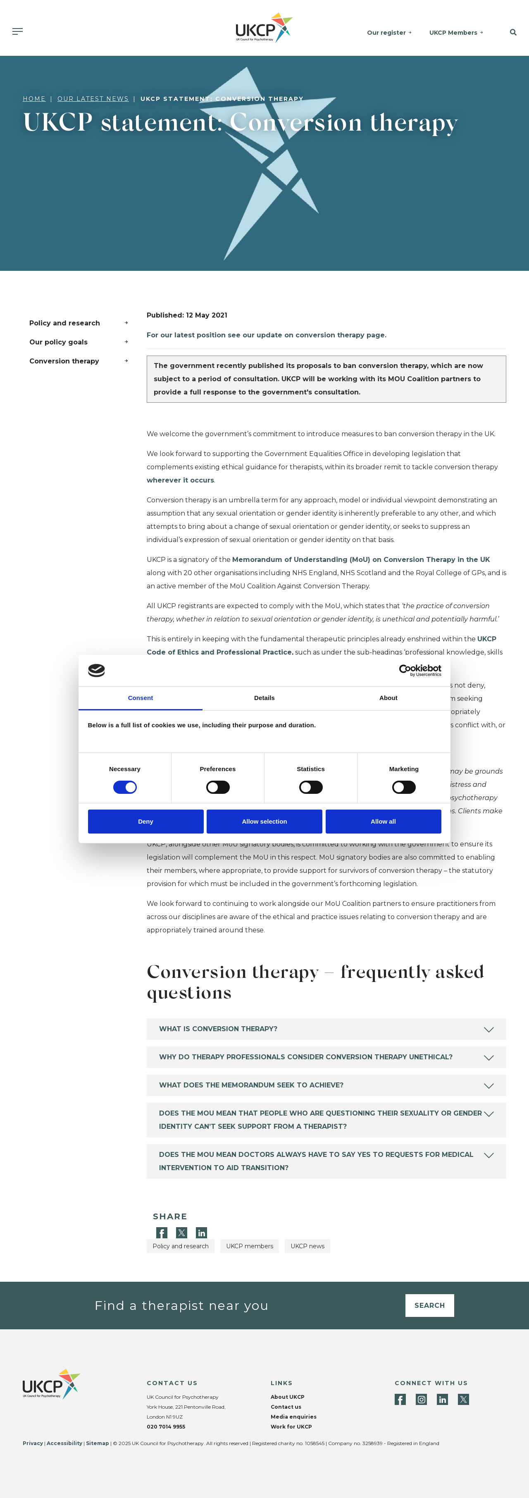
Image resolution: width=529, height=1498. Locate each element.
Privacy (33, 1443)
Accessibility (64, 1443)
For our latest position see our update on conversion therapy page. (266, 335)
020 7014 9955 (166, 1427)
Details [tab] (264, 697)
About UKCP (288, 1397)
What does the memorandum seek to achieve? (251, 1085)
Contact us (286, 1407)
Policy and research (64, 323)
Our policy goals (58, 342)
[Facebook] (163, 1232)
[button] (510, 32)
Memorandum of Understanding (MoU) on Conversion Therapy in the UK (361, 560)
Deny (145, 821)
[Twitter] (183, 1232)
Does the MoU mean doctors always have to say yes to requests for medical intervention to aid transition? (316, 1161)
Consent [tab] (140, 697)
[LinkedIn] (201, 1232)
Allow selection (264, 821)
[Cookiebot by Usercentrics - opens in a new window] (405, 670)
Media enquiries (294, 1417)
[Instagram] (421, 1399)
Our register (386, 32)
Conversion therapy (64, 361)
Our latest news (93, 99)
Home (34, 99)
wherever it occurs (180, 480)
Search (430, 1305)
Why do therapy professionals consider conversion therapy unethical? (306, 1057)
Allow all (383, 821)
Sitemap (97, 1443)
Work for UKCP (291, 1427)
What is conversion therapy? (218, 1029)
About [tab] (388, 697)
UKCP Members (453, 32)
